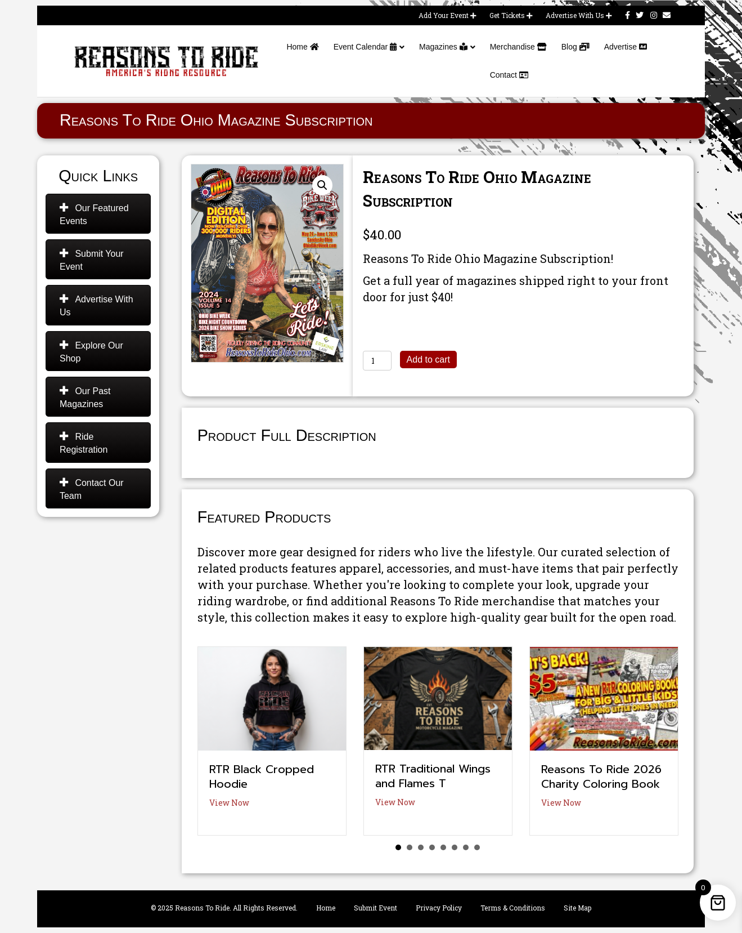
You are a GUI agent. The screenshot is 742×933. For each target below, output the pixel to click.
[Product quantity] (377, 360)
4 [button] (432, 847)
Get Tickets (511, 15)
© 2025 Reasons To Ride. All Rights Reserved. (224, 907)
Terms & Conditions (512, 907)
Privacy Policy (439, 907)
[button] (322, 185)
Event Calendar (365, 46)
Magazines (443, 46)
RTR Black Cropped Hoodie (261, 776)
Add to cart (428, 359)
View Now (229, 802)
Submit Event (375, 907)
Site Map (577, 907)
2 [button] (409, 847)
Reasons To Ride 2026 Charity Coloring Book (601, 776)
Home (302, 46)
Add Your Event (447, 15)
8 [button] (477, 847)
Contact (509, 74)
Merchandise (518, 46)
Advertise (625, 46)
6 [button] (454, 847)
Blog (575, 46)
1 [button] (398, 847)
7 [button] (466, 847)
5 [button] (443, 847)
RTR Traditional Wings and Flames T (433, 776)
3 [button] (421, 847)
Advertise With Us (579, 15)
